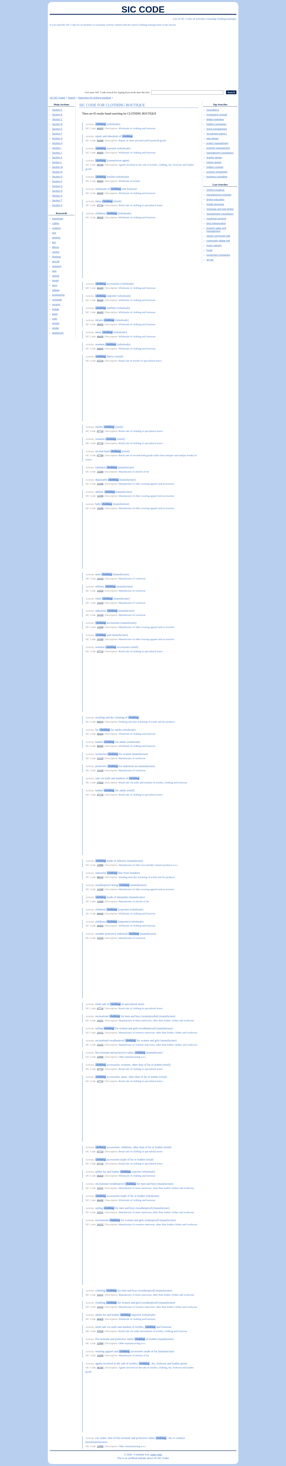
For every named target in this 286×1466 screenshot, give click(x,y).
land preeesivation (216, 223)
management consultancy (220, 152)
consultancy (212, 110)
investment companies (218, 255)
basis (55, 314)
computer (57, 299)
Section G (57, 138)
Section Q (57, 186)
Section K (57, 157)
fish (54, 242)
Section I (57, 148)
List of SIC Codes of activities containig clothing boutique (204, 18)
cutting (55, 223)
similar (55, 328)
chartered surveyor (216, 218)
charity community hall (218, 236)
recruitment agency (216, 133)
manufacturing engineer (218, 194)
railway (56, 290)
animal (55, 276)
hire (54, 233)
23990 (100, 864)
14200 (100, 471)
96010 (100, 721)
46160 (100, 164)
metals (55, 309)
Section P (57, 181)
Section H (57, 143)
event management (216, 129)
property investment (216, 172)
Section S (57, 195)
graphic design (214, 157)
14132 (100, 1032)
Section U (57, 205)
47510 (100, 360)
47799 (100, 455)
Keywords (61, 213)
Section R (57, 191)
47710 (100, 205)
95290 (100, 140)
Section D (57, 124)
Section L (57, 162)
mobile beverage (215, 204)
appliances (58, 333)
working (56, 237)
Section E (57, 129)
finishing (56, 256)
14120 (100, 578)
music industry (214, 245)
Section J (57, 152)
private (55, 323)
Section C (57, 119)
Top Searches (220, 104)
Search (71, 97)
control (55, 252)
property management (218, 148)
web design (212, 138)
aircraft (56, 261)
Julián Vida (156, 1454)
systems (56, 228)
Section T (57, 200)
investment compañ (216, 114)
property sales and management (216, 230)
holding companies (216, 124)
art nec (210, 259)
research (57, 266)
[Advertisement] (143, 56)
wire (54, 271)
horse (209, 250)
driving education (215, 199)
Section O (57, 176)
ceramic (56, 304)
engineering (58, 295)
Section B (57, 114)
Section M (57, 167)
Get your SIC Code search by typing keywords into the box (117, 92)
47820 (100, 782)
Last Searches (220, 184)
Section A (57, 110)
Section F (57, 133)
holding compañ (214, 167)
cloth (54, 318)
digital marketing (215, 119)
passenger (57, 218)
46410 (100, 180)
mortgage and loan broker (220, 209)
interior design (213, 162)
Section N (57, 172)
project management (217, 143)
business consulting (216, 176)
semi (54, 285)
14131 (100, 1020)
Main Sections (61, 104)
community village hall (218, 240)
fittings (55, 247)
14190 (100, 483)
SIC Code (143, 9)
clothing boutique (215, 190)
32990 (100, 1056)
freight (55, 280)
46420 (100, 128)
